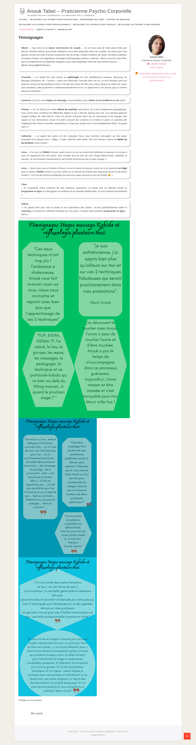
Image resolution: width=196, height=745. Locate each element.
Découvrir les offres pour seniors (139, 24)
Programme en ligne (92, 19)
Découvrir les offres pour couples (94, 24)
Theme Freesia (122, 731)
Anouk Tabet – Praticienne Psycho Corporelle (79, 11)
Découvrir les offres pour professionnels (45, 24)
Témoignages (26, 30)
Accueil (23, 19)
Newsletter (65, 30)
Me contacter (157, 67)
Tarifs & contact (46, 30)
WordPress (101, 735)
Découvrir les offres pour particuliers (54, 19)
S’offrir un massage (118, 19)
